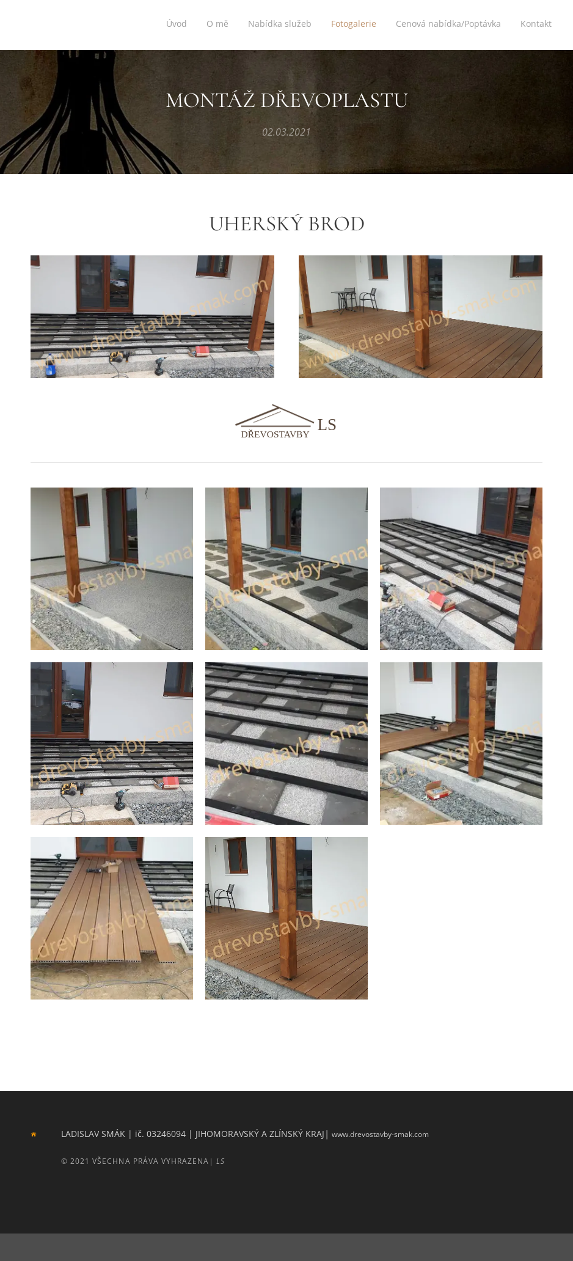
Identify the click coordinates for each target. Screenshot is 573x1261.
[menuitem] (457, 25)
